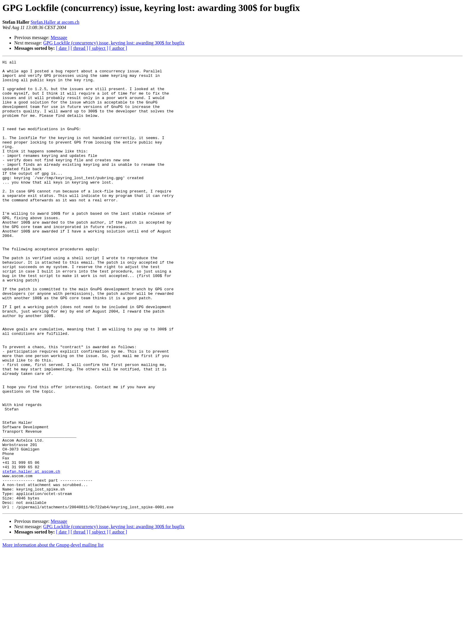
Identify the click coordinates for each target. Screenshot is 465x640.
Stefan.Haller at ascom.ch (55, 22)
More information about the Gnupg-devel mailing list (52, 634)
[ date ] (62, 48)
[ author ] (118, 48)
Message (59, 37)
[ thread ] (79, 48)
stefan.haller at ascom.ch (31, 554)
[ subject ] (98, 48)
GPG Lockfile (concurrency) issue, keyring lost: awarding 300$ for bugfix (113, 42)
